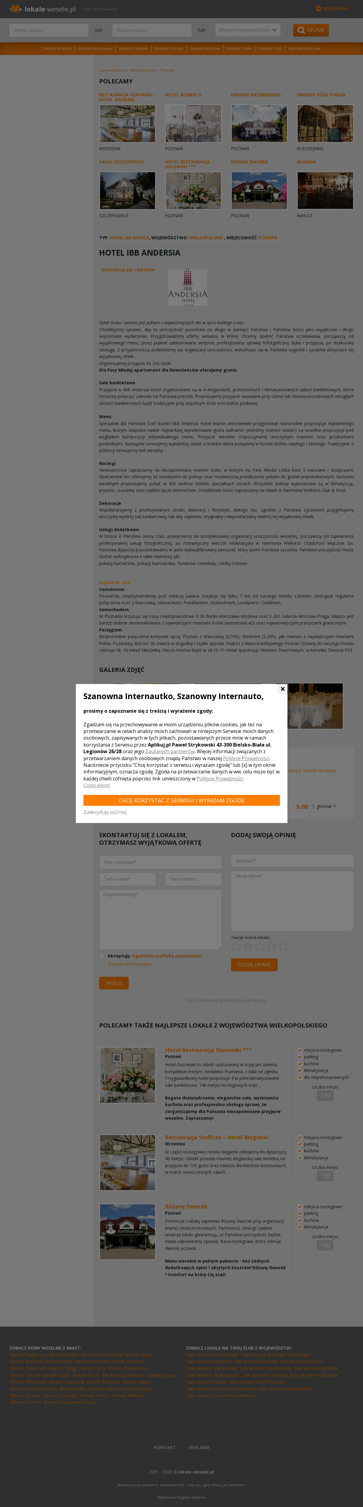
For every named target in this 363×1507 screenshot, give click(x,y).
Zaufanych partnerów (170, 751)
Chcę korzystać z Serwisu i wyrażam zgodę (182, 800)
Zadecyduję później (105, 812)
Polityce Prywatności (246, 758)
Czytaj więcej (96, 785)
